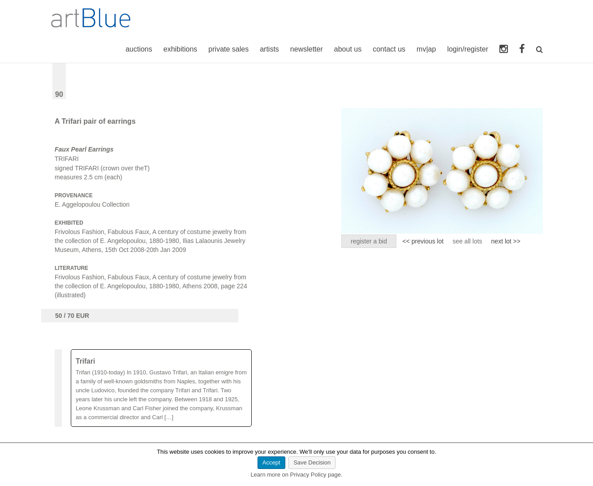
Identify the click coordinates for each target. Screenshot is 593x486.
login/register (467, 49)
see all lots (467, 241)
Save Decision (312, 462)
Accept (271, 462)
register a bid (369, 241)
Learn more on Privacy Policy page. (296, 474)
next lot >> (505, 241)
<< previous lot (423, 241)
